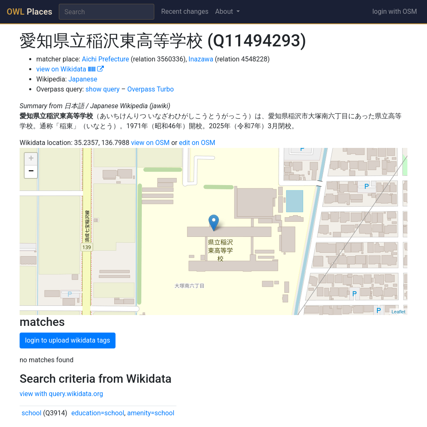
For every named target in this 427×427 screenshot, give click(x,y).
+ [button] (31, 159)
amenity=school (150, 413)
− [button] (31, 171)
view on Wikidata (70, 69)
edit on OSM (197, 143)
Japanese (82, 79)
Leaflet (398, 311)
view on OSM (150, 143)
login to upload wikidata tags (67, 340)
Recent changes (184, 11)
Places (29, 12)
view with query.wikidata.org (61, 394)
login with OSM (394, 11)
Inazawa (200, 59)
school (32, 413)
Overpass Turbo (150, 89)
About (225, 11)
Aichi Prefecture (105, 59)
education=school (97, 413)
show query (102, 89)
